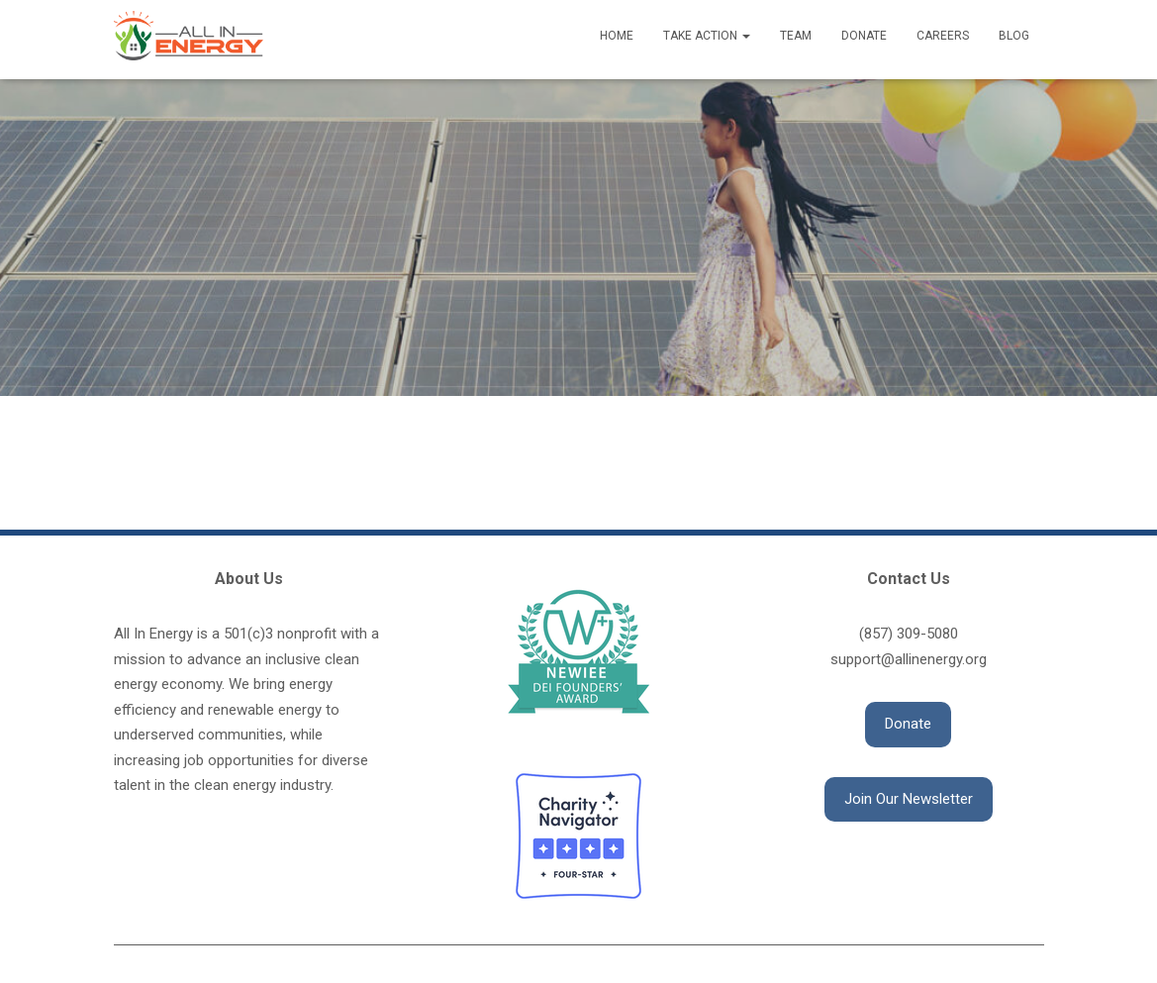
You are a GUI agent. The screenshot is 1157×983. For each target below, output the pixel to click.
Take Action (706, 36)
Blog (1014, 36)
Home (616, 36)
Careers (942, 36)
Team (796, 36)
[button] (908, 724)
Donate (864, 36)
